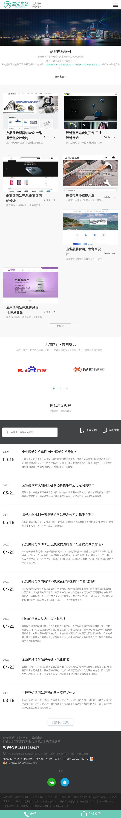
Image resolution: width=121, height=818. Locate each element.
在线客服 (94, 813)
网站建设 (65, 796)
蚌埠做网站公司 (60, 806)
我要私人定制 (60, 727)
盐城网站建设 (31, 801)
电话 (33, 813)
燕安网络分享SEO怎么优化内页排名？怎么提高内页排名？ (63, 544)
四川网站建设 (99, 796)
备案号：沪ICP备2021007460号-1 (72, 759)
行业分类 (18, 759)
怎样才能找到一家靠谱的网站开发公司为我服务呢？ (58, 514)
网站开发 (52, 796)
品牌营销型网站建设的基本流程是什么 (48, 692)
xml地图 (39, 759)
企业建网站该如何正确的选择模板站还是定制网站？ (58, 485)
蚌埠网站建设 (106, 801)
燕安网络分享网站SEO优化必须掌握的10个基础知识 (58, 581)
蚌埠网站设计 (41, 806)
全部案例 (60, 76)
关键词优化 (9, 806)
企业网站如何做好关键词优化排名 (45, 659)
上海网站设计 (22, 796)
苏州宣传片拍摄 (67, 801)
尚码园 (17, 801)
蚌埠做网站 (25, 806)
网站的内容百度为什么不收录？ (44, 618)
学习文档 (114, 447)
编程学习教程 (81, 796)
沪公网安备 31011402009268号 (20, 762)
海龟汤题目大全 (87, 801)
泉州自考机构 (49, 801)
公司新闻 (92, 447)
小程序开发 (38, 796)
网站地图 (29, 759)
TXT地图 (49, 759)
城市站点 (7, 759)
